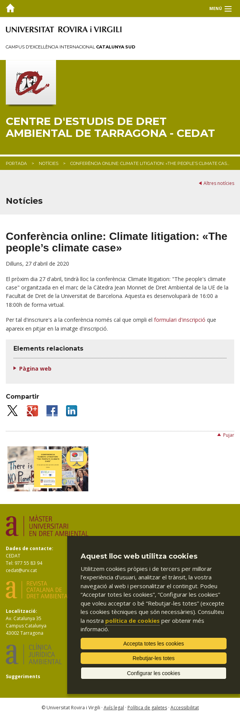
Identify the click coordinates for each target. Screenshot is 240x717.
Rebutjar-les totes (153, 658)
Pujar (228, 435)
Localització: (21, 611)
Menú (215, 8)
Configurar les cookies (153, 673)
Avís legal (114, 707)
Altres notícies (219, 183)
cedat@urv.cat (21, 570)
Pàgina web (35, 368)
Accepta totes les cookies (153, 643)
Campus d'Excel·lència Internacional (70, 47)
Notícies (48, 163)
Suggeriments (23, 676)
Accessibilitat (184, 707)
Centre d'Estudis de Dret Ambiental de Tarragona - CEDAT (110, 127)
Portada (16, 163)
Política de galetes (147, 707)
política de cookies (132, 620)
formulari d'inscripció (179, 319)
